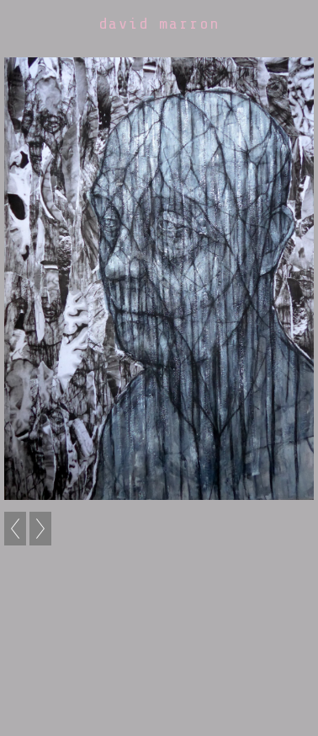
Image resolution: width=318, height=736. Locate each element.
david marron (159, 23)
